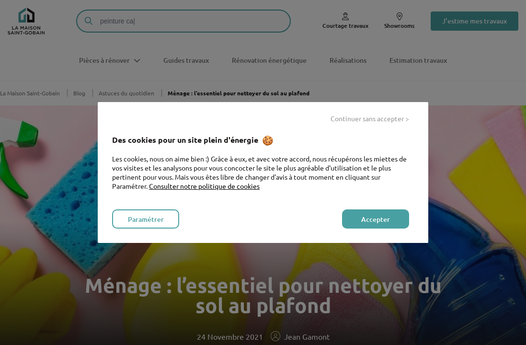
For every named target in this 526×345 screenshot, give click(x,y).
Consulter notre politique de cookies (204, 186)
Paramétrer (146, 219)
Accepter (375, 219)
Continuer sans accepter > (370, 118)
